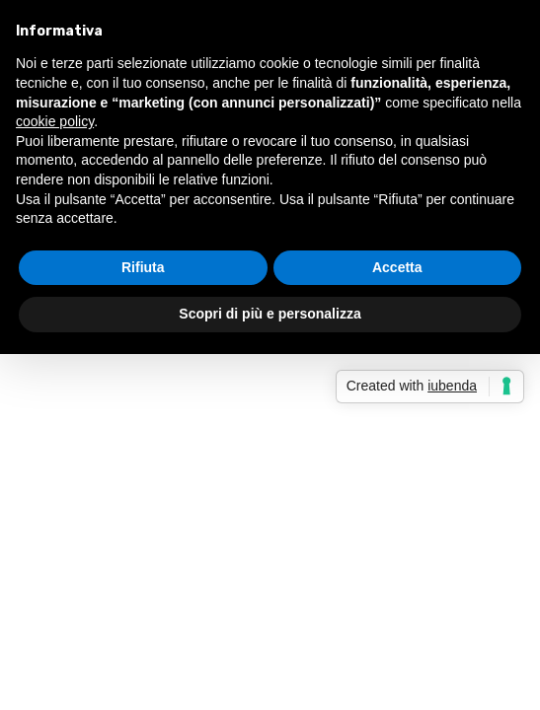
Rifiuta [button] (143, 267)
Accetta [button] (397, 267)
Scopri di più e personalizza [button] (269, 313)
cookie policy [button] (55, 121)
